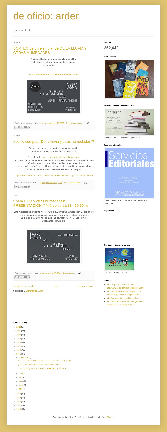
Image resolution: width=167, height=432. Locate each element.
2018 (18, 342)
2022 (18, 327)
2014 (18, 394)
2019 (18, 338)
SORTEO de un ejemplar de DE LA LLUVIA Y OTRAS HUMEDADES (50, 50)
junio (21, 381)
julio (21, 377)
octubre (22, 373)
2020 (18, 335)
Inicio (56, 286)
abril (21, 389)
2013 (18, 398)
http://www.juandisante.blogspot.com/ (123, 295)
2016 (18, 350)
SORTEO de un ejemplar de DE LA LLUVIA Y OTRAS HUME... (46, 361)
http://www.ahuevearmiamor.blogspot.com (125, 288)
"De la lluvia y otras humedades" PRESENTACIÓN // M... (43, 368)
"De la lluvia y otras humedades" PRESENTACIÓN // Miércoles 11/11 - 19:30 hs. (51, 203)
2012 (18, 401)
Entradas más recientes (24, 286)
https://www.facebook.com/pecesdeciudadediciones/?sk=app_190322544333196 (54, 175)
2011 (18, 405)
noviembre (23, 357)
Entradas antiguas (85, 286)
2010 (18, 409)
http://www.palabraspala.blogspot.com (123, 298)
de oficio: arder (46, 16)
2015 (18, 354)
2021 (18, 331)
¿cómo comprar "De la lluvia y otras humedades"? (53, 141)
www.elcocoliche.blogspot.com (120, 305)
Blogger (110, 417)
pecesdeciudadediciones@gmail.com (61, 157)
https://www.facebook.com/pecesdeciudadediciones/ (54, 74)
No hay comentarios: (74, 123)
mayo (21, 385)
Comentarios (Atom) (34, 291)
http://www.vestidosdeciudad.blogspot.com (125, 301)
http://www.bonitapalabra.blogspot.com (124, 291)
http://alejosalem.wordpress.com (121, 284)
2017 (18, 346)
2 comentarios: (69, 273)
